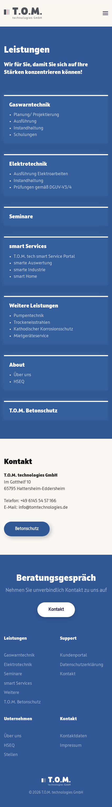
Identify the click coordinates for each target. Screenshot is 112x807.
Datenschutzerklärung (81, 665)
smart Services (18, 683)
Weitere (11, 692)
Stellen (11, 755)
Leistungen (15, 638)
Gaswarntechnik (19, 655)
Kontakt (56, 609)
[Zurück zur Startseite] (23, 13)
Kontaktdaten (73, 736)
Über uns (12, 736)
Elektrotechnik (18, 665)
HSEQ (9, 745)
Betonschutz (27, 529)
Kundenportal (73, 655)
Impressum (71, 745)
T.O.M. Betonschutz (22, 702)
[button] (105, 13)
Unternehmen (18, 719)
